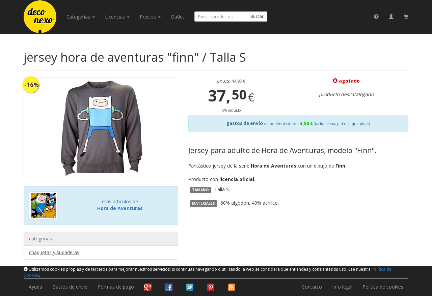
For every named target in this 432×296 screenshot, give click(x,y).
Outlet (177, 16)
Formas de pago (116, 287)
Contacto (312, 287)
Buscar (257, 16)
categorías (80, 16)
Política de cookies (382, 287)
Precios (150, 16)
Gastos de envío (70, 287)
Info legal (342, 287)
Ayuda (35, 287)
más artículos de (120, 204)
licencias (117, 16)
